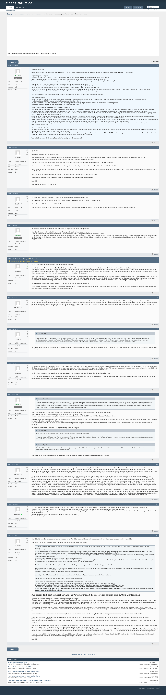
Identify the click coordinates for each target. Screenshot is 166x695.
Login (128, 7)
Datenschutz (150, 688)
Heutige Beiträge (10, 10)
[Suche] (153, 7)
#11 (157, 504)
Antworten (12, 62)
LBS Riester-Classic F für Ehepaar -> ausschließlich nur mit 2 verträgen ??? (29, 680)
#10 (157, 464)
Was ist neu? (20, 7)
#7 (157, 329)
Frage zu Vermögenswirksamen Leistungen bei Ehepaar (24, 671)
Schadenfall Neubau (76, 654)
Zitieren (155, 143)
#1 (157, 65)
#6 (157, 297)
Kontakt (158, 688)
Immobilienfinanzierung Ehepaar (17, 662)
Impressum (142, 688)
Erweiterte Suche (153, 10)
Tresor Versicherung (89, 654)
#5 (157, 258)
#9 (157, 394)
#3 (157, 194)
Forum (10, 7)
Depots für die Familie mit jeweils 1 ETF (19, 667)
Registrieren (138, 7)
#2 (157, 147)
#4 (157, 225)
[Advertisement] (82, 35)
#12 (157, 535)
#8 (157, 363)
